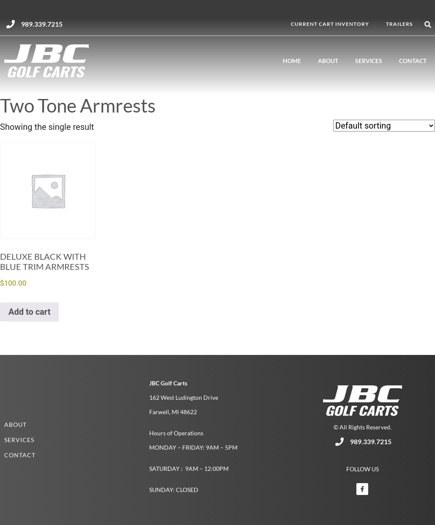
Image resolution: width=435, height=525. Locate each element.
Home (292, 60)
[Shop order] (384, 126)
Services (368, 60)
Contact (413, 60)
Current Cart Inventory (330, 24)
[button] (428, 25)
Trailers (399, 24)
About (328, 60)
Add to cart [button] (29, 312)
